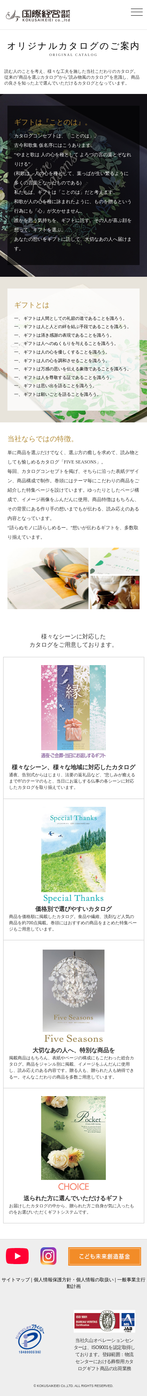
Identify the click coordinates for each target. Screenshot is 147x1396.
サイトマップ (16, 1279)
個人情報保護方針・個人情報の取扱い (74, 1279)
